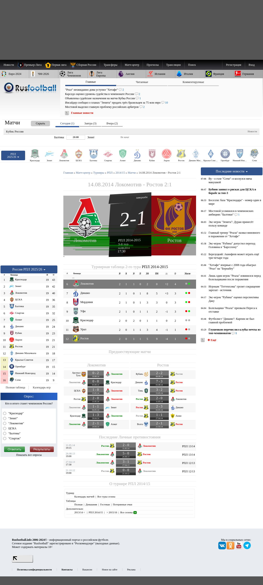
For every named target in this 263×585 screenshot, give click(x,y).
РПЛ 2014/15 (139, 483)
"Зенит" (13, 418)
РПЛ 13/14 (188, 446)
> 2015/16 (111, 512)
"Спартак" (14, 438)
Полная (78, 504)
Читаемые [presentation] (142, 82)
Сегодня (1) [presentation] (67, 123)
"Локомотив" (16, 423)
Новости (252, 131)
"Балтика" (14, 433)
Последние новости (232, 171)
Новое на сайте (109, 569)
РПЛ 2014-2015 (129, 240)
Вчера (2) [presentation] (112, 123)
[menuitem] (85, 65)
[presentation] (35, 123)
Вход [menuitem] (252, 64)
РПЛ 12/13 (188, 463)
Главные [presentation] (91, 81)
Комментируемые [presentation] (193, 82)
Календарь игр (41, 387)
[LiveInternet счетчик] (22, 561)
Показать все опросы (29, 455)
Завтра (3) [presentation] (90, 123)
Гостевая (105, 504)
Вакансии (87, 569)
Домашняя (91, 504)
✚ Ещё (211, 340)
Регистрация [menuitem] (233, 64)
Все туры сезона (106, 496)
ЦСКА (12, 428)
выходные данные (107, 543)
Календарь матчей (84, 496)
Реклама (131, 569)
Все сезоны (128, 512)
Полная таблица (15, 387)
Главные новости (82, 113)
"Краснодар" (16, 413)
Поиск (192, 64)
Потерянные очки (122, 504)
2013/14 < (80, 512)
